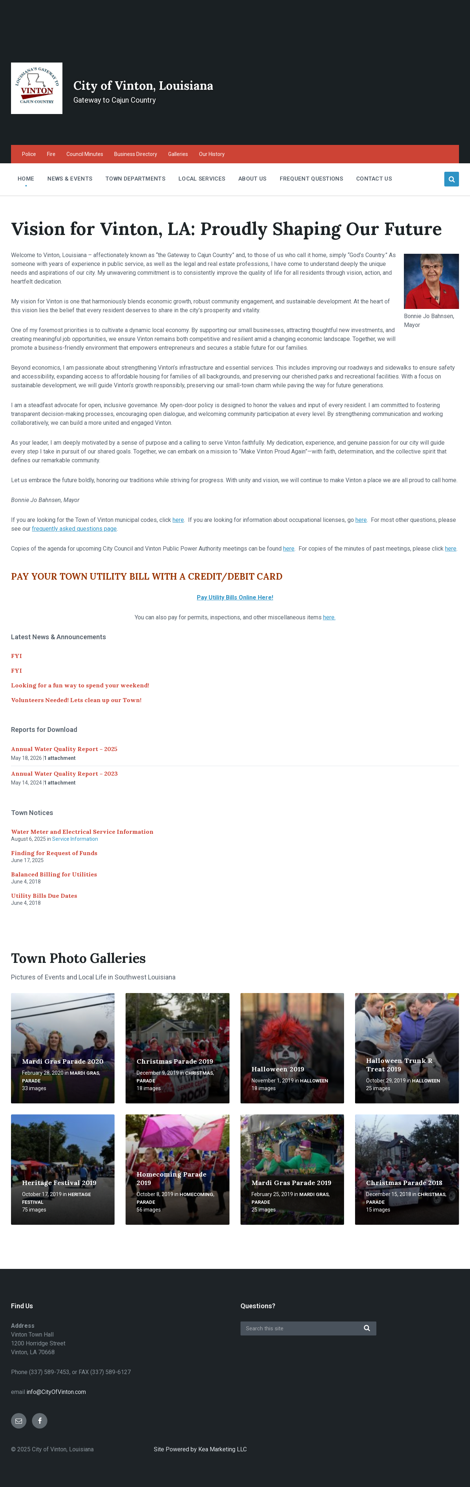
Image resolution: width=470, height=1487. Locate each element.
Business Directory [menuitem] (135, 154)
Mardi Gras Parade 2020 (63, 1061)
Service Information (75, 839)
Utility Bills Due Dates (44, 895)
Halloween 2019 (278, 1069)
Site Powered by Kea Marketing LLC (200, 1449)
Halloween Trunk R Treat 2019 (399, 1064)
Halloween (314, 1081)
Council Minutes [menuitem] (84, 154)
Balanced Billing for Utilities (54, 874)
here (178, 519)
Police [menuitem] (29, 154)
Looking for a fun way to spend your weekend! (80, 685)
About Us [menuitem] (252, 178)
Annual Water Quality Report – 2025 (64, 749)
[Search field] (308, 1328)
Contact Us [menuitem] (374, 178)
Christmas (199, 1073)
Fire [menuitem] (51, 154)
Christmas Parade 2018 (404, 1182)
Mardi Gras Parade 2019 (292, 1182)
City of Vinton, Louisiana (178, 83)
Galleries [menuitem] (178, 154)
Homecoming (196, 1194)
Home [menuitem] (26, 178)
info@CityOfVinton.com (56, 1391)
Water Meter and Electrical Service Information (82, 831)
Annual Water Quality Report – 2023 (64, 773)
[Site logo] (36, 111)
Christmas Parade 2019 (175, 1061)
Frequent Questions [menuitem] (311, 178)
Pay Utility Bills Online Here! (235, 597)
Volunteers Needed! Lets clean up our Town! (76, 700)
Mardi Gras (84, 1073)
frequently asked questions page (74, 528)
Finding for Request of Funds (54, 853)
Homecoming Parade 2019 (171, 1178)
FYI (16, 655)
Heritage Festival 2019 (59, 1182)
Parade (31, 1081)
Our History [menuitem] (212, 154)
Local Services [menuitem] (201, 178)
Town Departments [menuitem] (135, 178)
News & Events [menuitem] (69, 178)
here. (329, 617)
